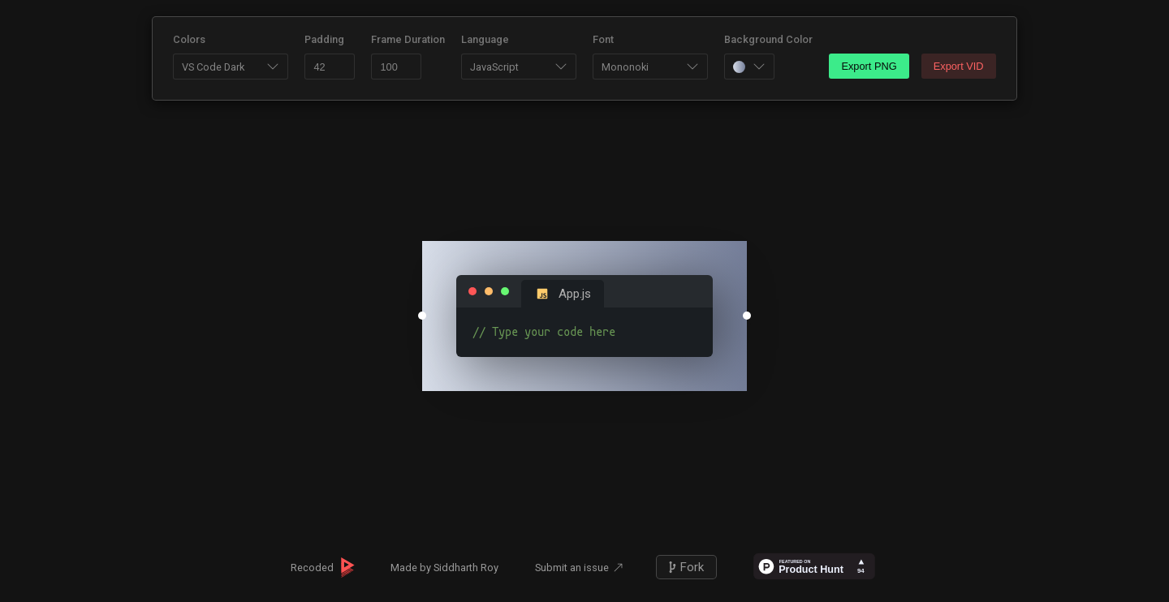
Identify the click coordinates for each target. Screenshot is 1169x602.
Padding (324, 39)
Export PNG (868, 66)
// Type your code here (584, 332)
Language (485, 39)
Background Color (768, 39)
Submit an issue (572, 567)
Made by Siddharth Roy (444, 567)
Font (603, 39)
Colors (189, 39)
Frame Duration (408, 39)
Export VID (959, 66)
